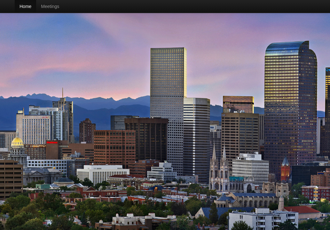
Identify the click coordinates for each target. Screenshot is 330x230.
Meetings (50, 6)
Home (25, 6)
